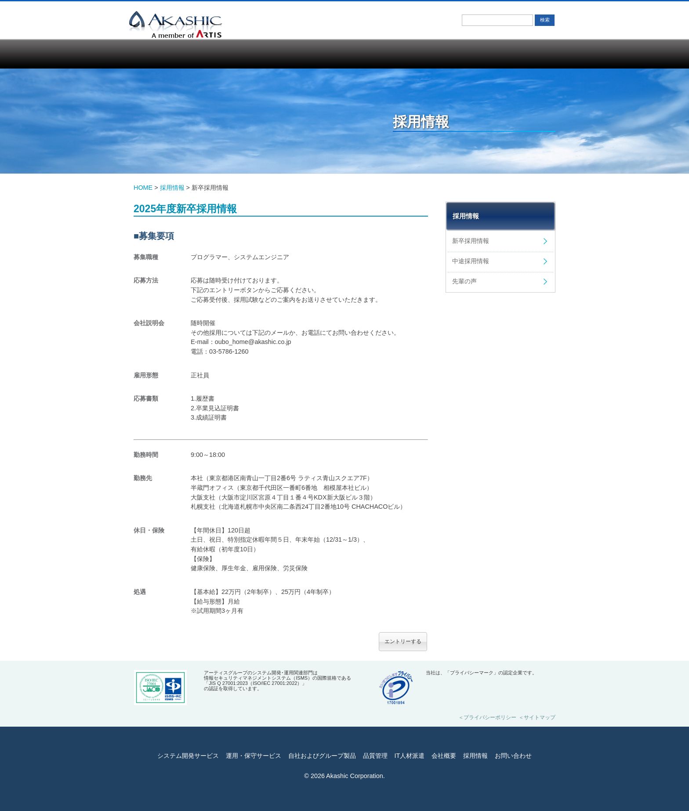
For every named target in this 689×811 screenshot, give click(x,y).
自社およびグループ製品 (266, 54)
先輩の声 (464, 281)
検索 (545, 19)
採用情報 (472, 54)
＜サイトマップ (537, 717)
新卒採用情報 (470, 240)
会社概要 (430, 54)
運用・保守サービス (219, 54)
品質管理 (317, 54)
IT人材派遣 (378, 54)
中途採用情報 (470, 260)
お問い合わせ (524, 54)
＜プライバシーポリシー (487, 717)
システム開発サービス (164, 54)
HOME (143, 187)
